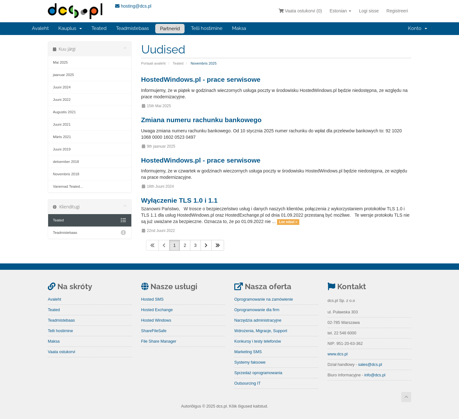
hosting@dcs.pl (133, 6)
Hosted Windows (156, 320)
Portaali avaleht (153, 63)
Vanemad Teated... (68, 186)
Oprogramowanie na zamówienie (263, 299)
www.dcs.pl (338, 354)
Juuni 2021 (61, 124)
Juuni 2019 (61, 149)
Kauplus (70, 28)
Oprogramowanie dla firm (256, 310)
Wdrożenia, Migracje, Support (260, 331)
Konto (417, 28)
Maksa (239, 28)
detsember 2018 (66, 162)
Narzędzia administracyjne (257, 320)
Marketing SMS (248, 352)
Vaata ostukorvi (61, 352)
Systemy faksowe (250, 362)
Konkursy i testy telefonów (257, 341)
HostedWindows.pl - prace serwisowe (200, 79)
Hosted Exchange (157, 310)
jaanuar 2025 (63, 75)
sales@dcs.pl (370, 364)
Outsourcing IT (247, 383)
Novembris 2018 (66, 174)
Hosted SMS (152, 299)
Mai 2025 (60, 62)
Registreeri (397, 10)
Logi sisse (369, 10)
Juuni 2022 (61, 99)
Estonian (340, 10)
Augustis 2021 (64, 112)
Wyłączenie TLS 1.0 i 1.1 (179, 200)
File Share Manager (159, 341)
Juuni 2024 (61, 87)
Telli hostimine (206, 28)
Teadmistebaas (132, 28)
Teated (98, 28)
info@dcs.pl (374, 375)
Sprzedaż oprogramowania (258, 373)
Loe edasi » (288, 222)
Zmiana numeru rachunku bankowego (201, 119)
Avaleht (40, 28)
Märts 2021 (62, 137)
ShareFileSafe (154, 331)
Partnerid (170, 28)
